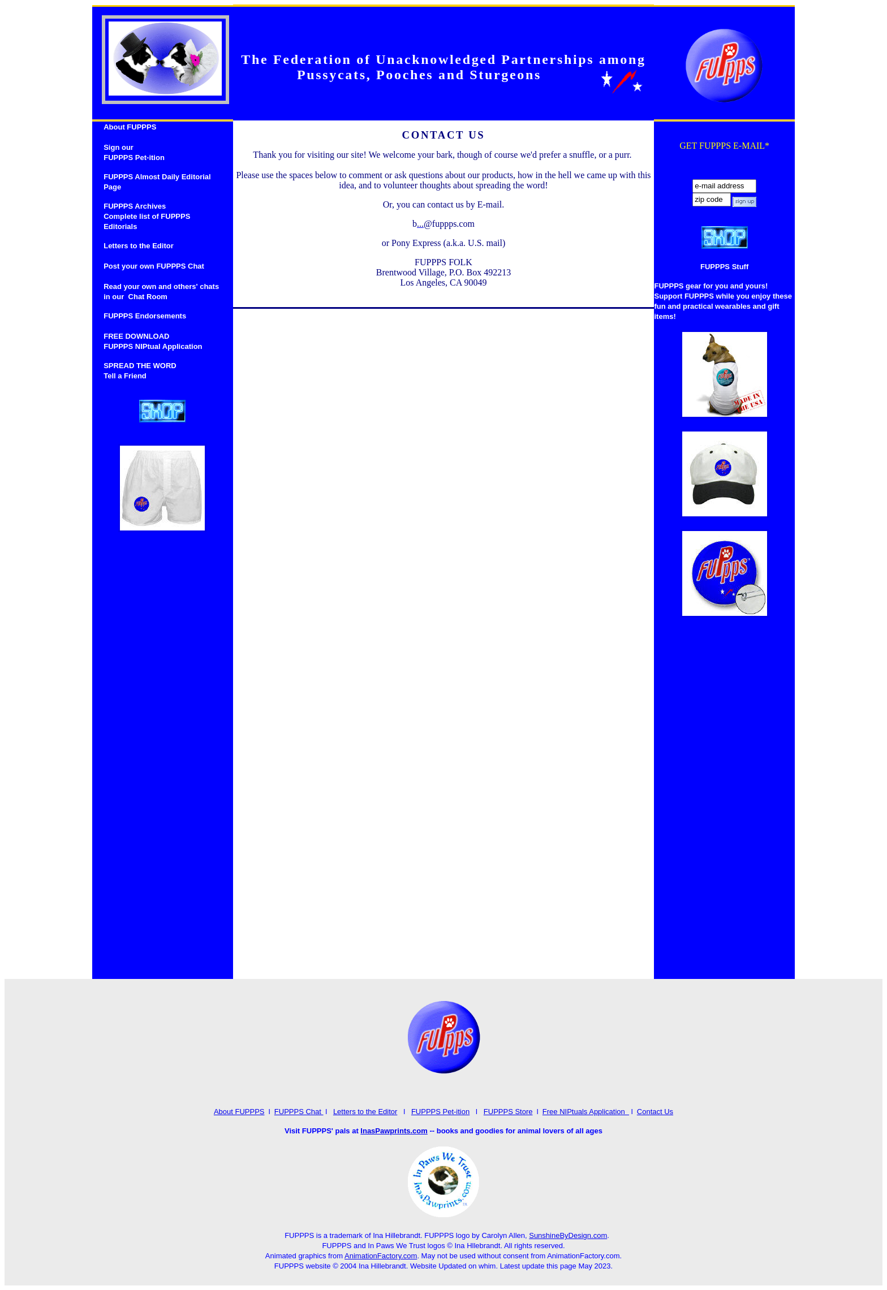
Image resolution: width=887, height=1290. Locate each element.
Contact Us (655, 1111)
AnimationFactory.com (381, 1256)
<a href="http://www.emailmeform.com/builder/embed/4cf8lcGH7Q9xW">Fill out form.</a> (444, 643)
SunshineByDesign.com (568, 1235)
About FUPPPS (239, 1111)
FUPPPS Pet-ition (440, 1111)
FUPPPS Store (508, 1111)
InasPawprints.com (393, 1131)
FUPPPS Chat (299, 1111)
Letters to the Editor (365, 1111)
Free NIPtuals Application (585, 1111)
